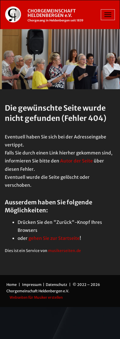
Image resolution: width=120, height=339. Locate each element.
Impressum (32, 284)
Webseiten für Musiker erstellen (36, 297)
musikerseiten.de (64, 250)
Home (11, 284)
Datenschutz (57, 284)
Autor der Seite (76, 161)
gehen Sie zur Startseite (54, 238)
